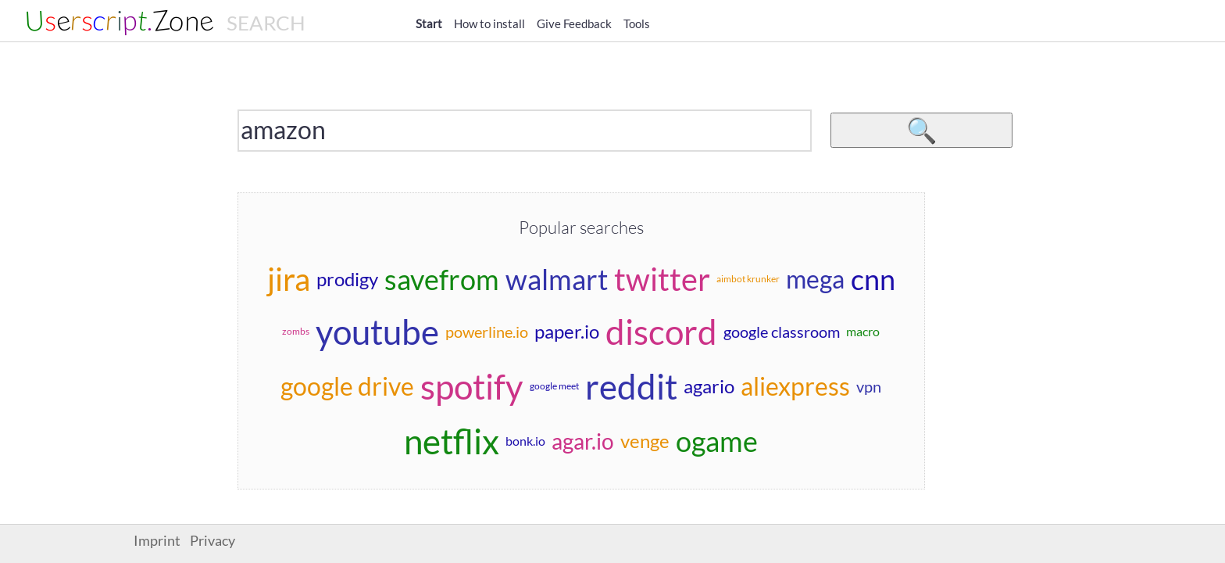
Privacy (212, 541)
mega (815, 279)
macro (863, 331)
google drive (347, 386)
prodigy (347, 278)
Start (429, 23)
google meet (554, 386)
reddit (631, 386)
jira (288, 279)
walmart (556, 279)
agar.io (583, 441)
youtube (377, 331)
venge (645, 440)
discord (661, 331)
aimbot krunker (748, 279)
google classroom (781, 331)
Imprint (157, 541)
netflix (451, 441)
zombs (295, 331)
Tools (636, 23)
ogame (717, 441)
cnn (873, 279)
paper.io (566, 331)
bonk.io (525, 440)
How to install (489, 23)
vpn (868, 386)
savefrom (441, 279)
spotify (471, 386)
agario (709, 386)
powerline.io (486, 331)
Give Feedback (574, 23)
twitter (662, 279)
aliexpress (795, 386)
